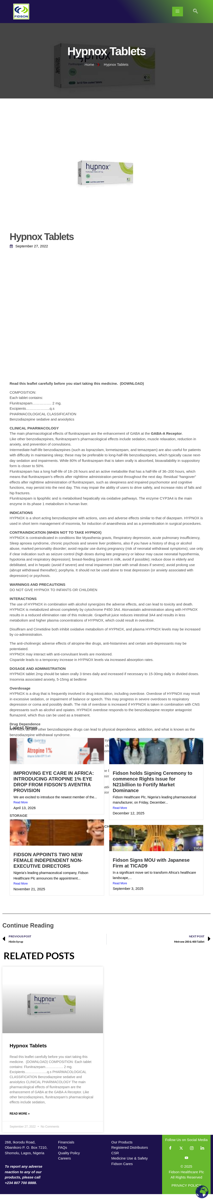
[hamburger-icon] (177, 11)
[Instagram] (191, 1156)
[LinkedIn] (202, 1156)
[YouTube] (186, 1166)
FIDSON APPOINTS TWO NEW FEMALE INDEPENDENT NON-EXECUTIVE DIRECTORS (48, 869)
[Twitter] (181, 1156)
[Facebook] (170, 1156)
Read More (20, 811)
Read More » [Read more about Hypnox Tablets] (20, 1122)
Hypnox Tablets (28, 1054)
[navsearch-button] (195, 11)
